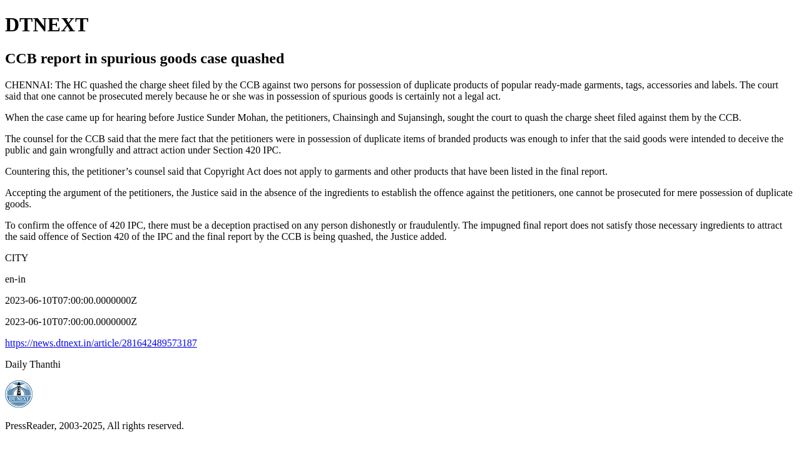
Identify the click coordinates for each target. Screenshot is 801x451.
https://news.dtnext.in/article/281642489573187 (101, 343)
